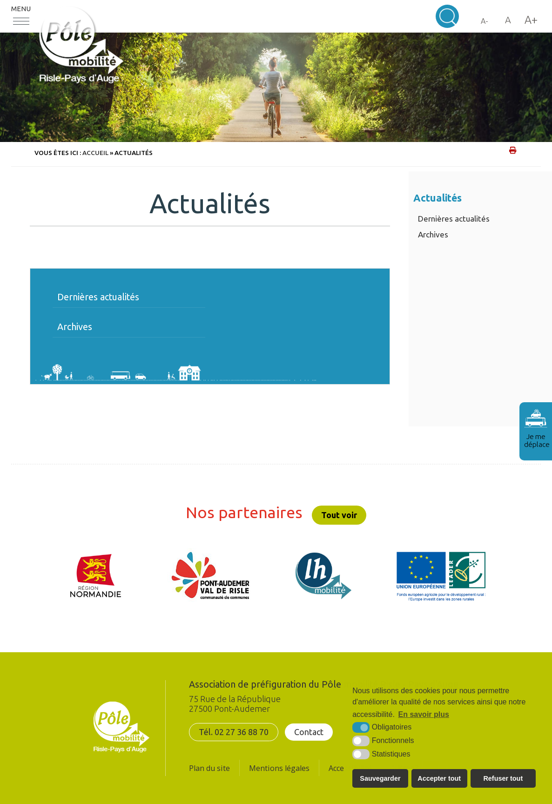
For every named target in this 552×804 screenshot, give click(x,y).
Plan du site (209, 768)
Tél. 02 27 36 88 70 (234, 731)
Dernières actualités (454, 218)
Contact (308, 731)
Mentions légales (279, 768)
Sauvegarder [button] (380, 778)
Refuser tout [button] (503, 778)
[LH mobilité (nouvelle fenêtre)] (323, 576)
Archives (433, 234)
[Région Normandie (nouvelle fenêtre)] (96, 576)
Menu (21, 9)
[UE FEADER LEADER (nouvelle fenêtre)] (441, 576)
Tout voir (339, 515)
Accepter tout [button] (439, 778)
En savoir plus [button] (423, 714)
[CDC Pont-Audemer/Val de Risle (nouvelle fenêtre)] (210, 576)
